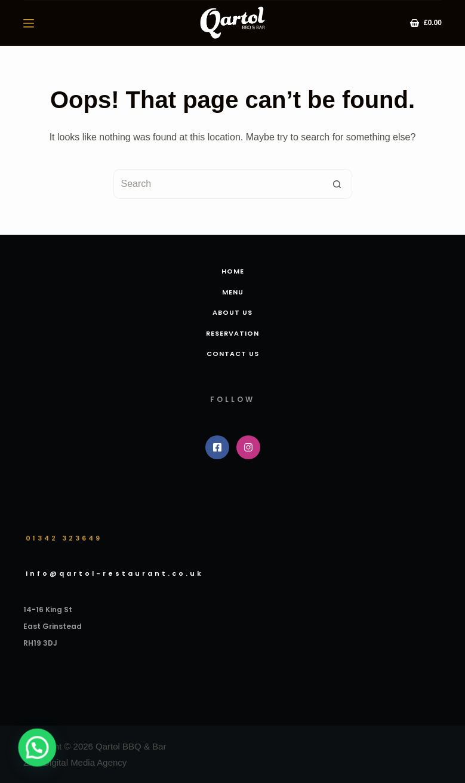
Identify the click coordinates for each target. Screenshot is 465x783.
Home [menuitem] (232, 271)
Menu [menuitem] (233, 292)
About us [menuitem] (232, 312)
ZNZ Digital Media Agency (75, 762)
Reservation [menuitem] (232, 333)
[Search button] (337, 184)
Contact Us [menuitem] (233, 353)
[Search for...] (217, 184)
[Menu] (28, 23)
